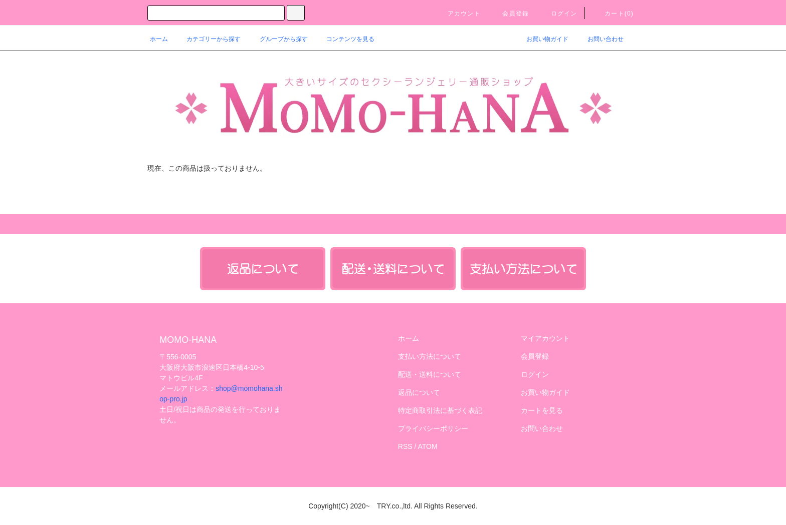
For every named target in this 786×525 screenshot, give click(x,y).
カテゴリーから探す (207, 39)
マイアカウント (545, 338)
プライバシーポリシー (433, 428)
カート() (613, 13)
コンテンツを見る (344, 39)
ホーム (159, 39)
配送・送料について (429, 374)
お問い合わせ (599, 39)
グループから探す (278, 39)
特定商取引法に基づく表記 (440, 410)
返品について (419, 392)
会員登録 (509, 13)
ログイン (558, 13)
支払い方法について (429, 356)
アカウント (458, 13)
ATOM (428, 446)
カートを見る (542, 410)
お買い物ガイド (541, 39)
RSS (405, 446)
